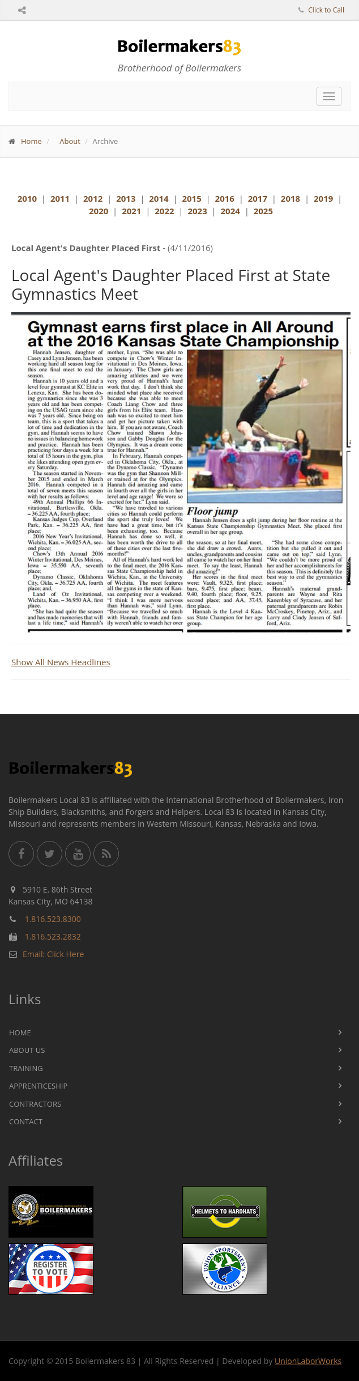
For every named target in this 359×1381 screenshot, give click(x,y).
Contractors (35, 1104)
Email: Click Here (53, 954)
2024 (230, 210)
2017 (257, 198)
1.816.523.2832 (53, 936)
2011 (60, 198)
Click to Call (326, 10)
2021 (131, 210)
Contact (25, 1121)
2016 (224, 198)
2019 (323, 198)
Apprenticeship (38, 1086)
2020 (98, 210)
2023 (197, 210)
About (69, 141)
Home (31, 141)
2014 (158, 198)
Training (26, 1068)
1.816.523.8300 (53, 918)
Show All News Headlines (60, 662)
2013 (125, 198)
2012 (92, 198)
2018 (290, 198)
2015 (191, 198)
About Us (27, 1050)
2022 (164, 210)
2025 (263, 210)
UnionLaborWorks (308, 1360)
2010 (27, 198)
